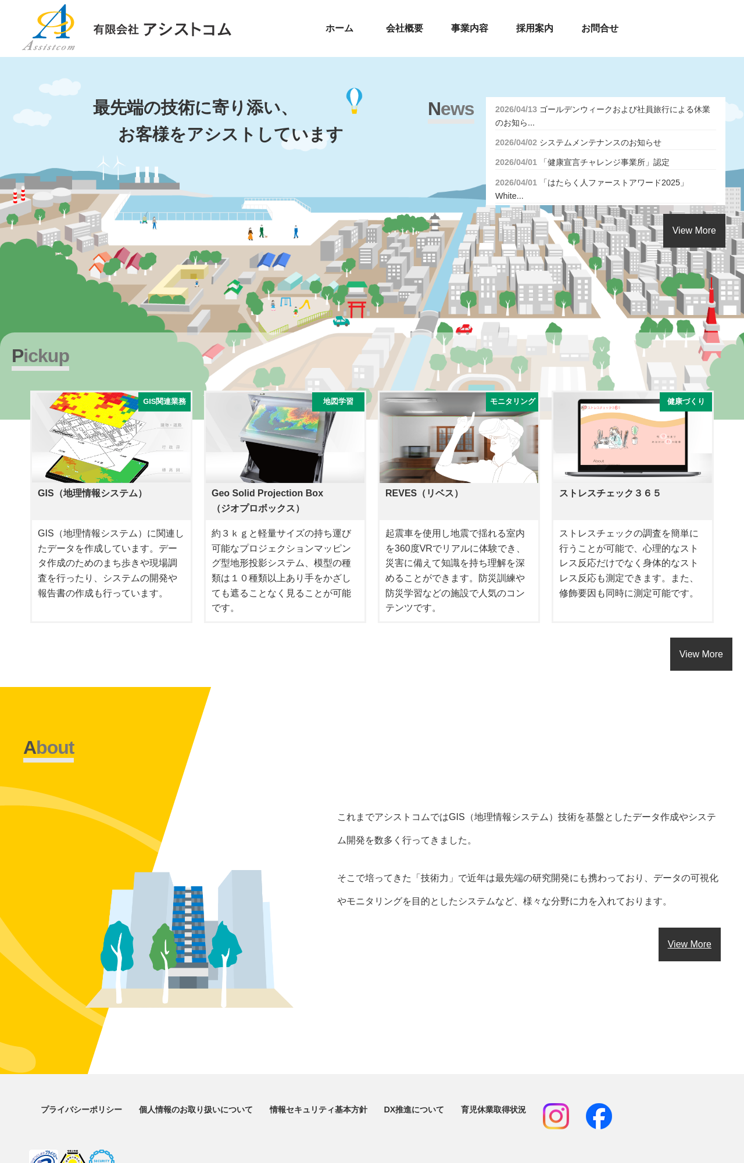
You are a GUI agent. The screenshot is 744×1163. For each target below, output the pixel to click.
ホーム (339, 28)
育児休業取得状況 (493, 1109)
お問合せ (599, 28)
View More (694, 230)
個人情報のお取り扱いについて (196, 1109)
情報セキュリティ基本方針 (318, 1109)
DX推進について (414, 1109)
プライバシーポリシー (81, 1109)
